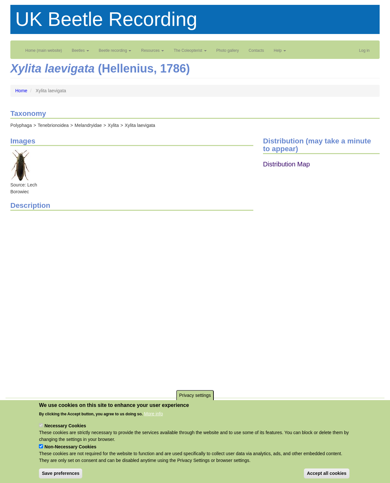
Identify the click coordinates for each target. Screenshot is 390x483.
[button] (20, 165)
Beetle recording (115, 50)
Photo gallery (227, 50)
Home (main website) (43, 50)
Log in (364, 50)
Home (21, 90)
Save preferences (60, 473)
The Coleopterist (190, 50)
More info (153, 413)
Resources (152, 50)
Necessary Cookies (65, 425)
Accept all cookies (326, 473)
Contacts (256, 50)
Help (280, 50)
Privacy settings (195, 395)
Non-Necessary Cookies (70, 446)
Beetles (80, 50)
